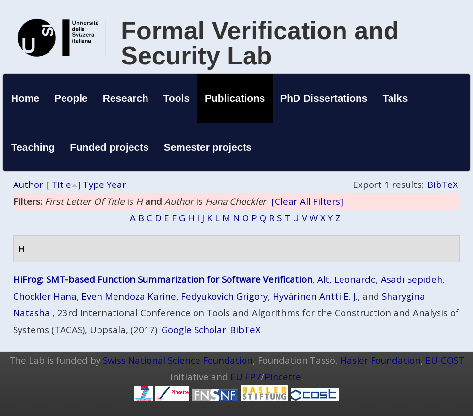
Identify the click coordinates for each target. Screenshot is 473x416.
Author (28, 184)
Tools (176, 98)
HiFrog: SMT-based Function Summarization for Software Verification (162, 279)
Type (93, 184)
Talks (395, 98)
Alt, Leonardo (346, 279)
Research (125, 98)
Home (25, 98)
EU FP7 (245, 376)
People (71, 98)
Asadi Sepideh (411, 279)
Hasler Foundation (380, 360)
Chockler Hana (45, 296)
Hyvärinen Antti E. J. (315, 296)
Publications (235, 98)
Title (61, 184)
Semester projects (208, 147)
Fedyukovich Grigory (224, 296)
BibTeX (442, 184)
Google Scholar (194, 330)
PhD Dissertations (323, 98)
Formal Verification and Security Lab (260, 43)
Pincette (282, 376)
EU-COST (444, 360)
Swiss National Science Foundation (178, 360)
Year (116, 184)
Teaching (33, 147)
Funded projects (109, 147)
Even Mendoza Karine (129, 296)
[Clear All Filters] (307, 201)
